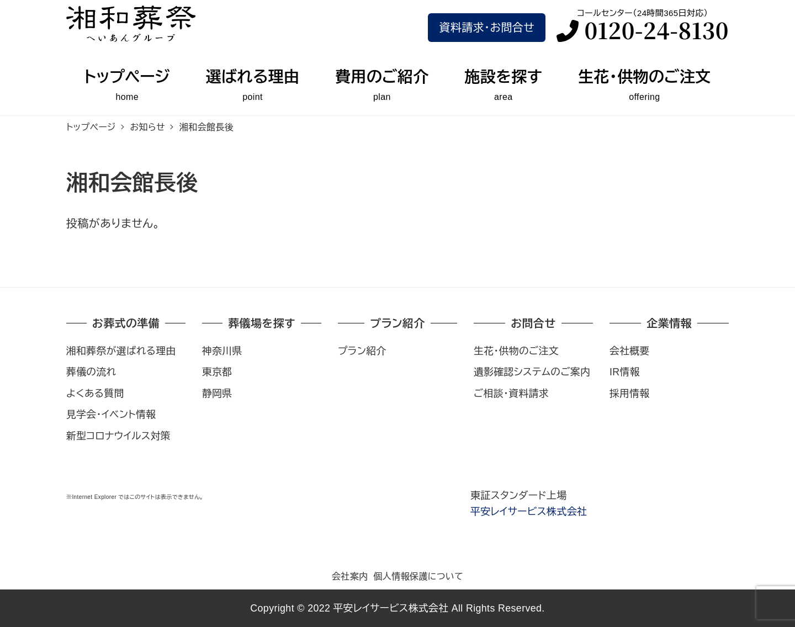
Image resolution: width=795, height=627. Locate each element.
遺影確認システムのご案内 (532, 372)
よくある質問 (95, 393)
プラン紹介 (362, 351)
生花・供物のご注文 (516, 351)
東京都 (217, 372)
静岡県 (217, 393)
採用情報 (630, 393)
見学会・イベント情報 (111, 414)
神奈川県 (222, 351)
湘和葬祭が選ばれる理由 (121, 351)
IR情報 (625, 372)
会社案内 (350, 576)
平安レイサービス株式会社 (528, 511)
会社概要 (630, 351)
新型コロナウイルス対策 (118, 436)
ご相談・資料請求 (511, 393)
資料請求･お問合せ (486, 28)
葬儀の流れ (91, 372)
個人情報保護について (418, 576)
